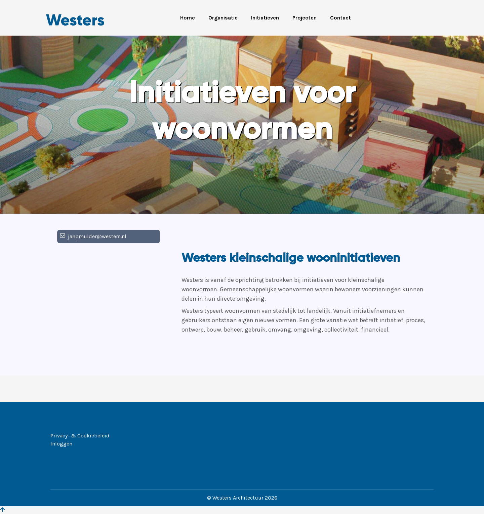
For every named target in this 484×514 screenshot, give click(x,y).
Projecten (304, 17)
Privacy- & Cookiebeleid (80, 435)
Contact (340, 17)
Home (187, 17)
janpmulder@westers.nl (97, 236)
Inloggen (61, 443)
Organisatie (223, 17)
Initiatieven (265, 17)
